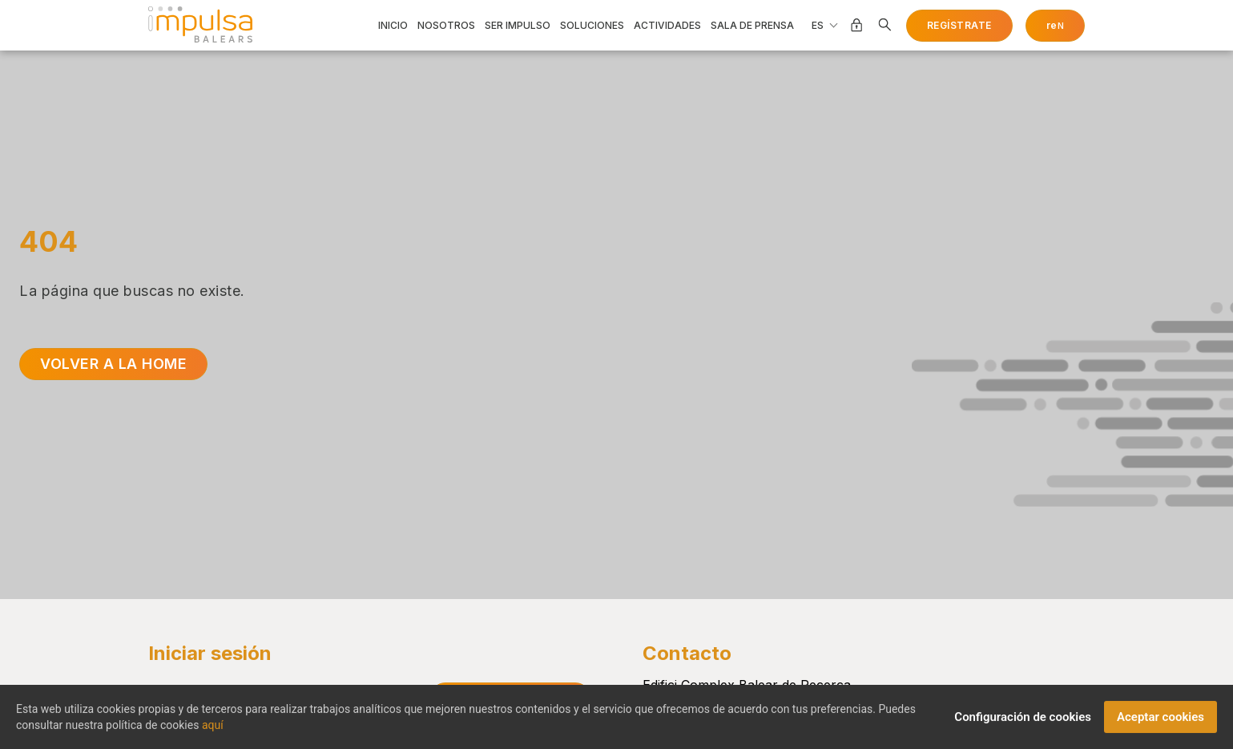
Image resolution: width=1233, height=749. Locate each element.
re (1055, 25)
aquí (213, 730)
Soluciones (592, 25)
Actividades (667, 25)
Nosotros (446, 25)
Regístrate (959, 25)
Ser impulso (517, 25)
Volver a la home (113, 363)
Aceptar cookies (1160, 722)
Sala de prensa (752, 25)
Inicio (393, 25)
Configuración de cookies (1022, 722)
